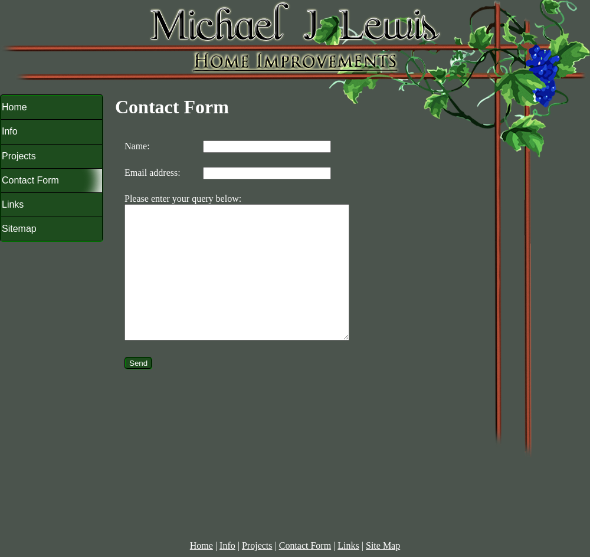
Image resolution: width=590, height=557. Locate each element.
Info (227, 545)
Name (135, 146)
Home (201, 545)
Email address (151, 173)
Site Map (383, 545)
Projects (257, 545)
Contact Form (305, 545)
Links (348, 545)
